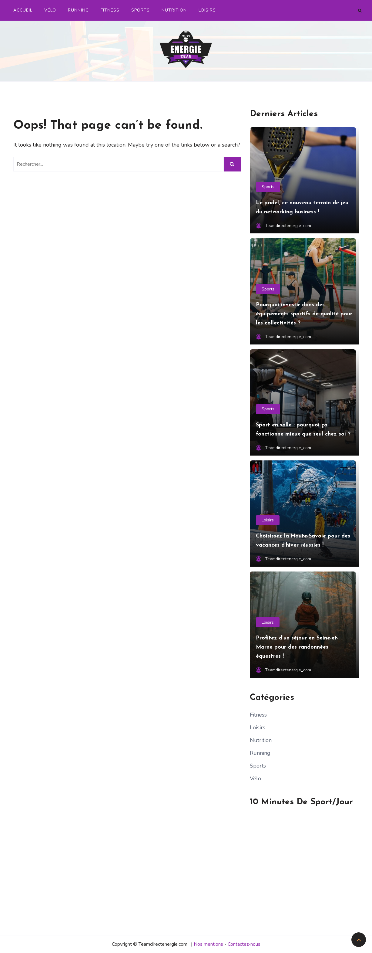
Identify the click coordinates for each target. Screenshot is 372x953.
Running (78, 10)
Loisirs (207, 10)
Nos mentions (208, 944)
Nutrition (174, 10)
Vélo (50, 10)
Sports (140, 10)
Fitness (110, 10)
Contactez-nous (244, 944)
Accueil (22, 10)
